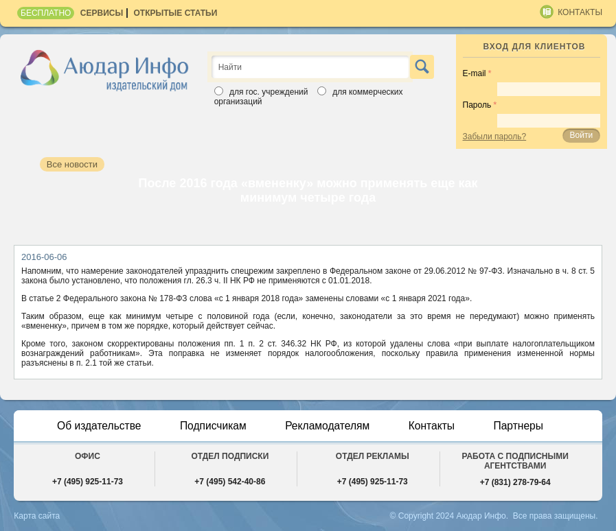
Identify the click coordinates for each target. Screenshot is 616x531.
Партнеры (522, 426)
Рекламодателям (328, 426)
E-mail (474, 73)
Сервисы (101, 13)
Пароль (477, 105)
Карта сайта (37, 516)
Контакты (580, 12)
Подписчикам (212, 426)
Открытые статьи (176, 13)
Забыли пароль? (495, 136)
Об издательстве (96, 426)
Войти (581, 135)
